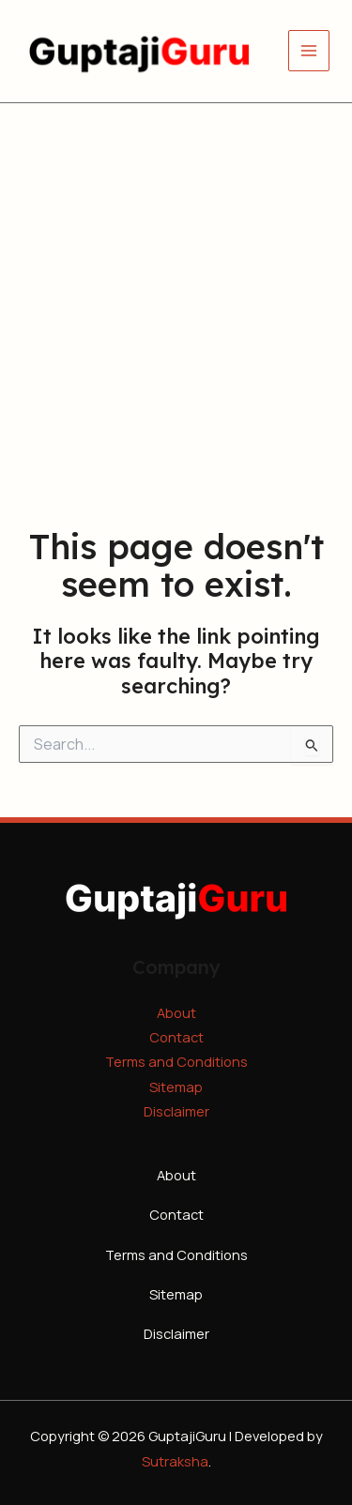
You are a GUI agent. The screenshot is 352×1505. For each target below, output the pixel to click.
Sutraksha (175, 1461)
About (176, 1012)
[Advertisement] (176, 288)
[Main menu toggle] (308, 50)
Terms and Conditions (176, 1061)
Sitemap (176, 1086)
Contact (176, 1036)
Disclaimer (176, 1111)
